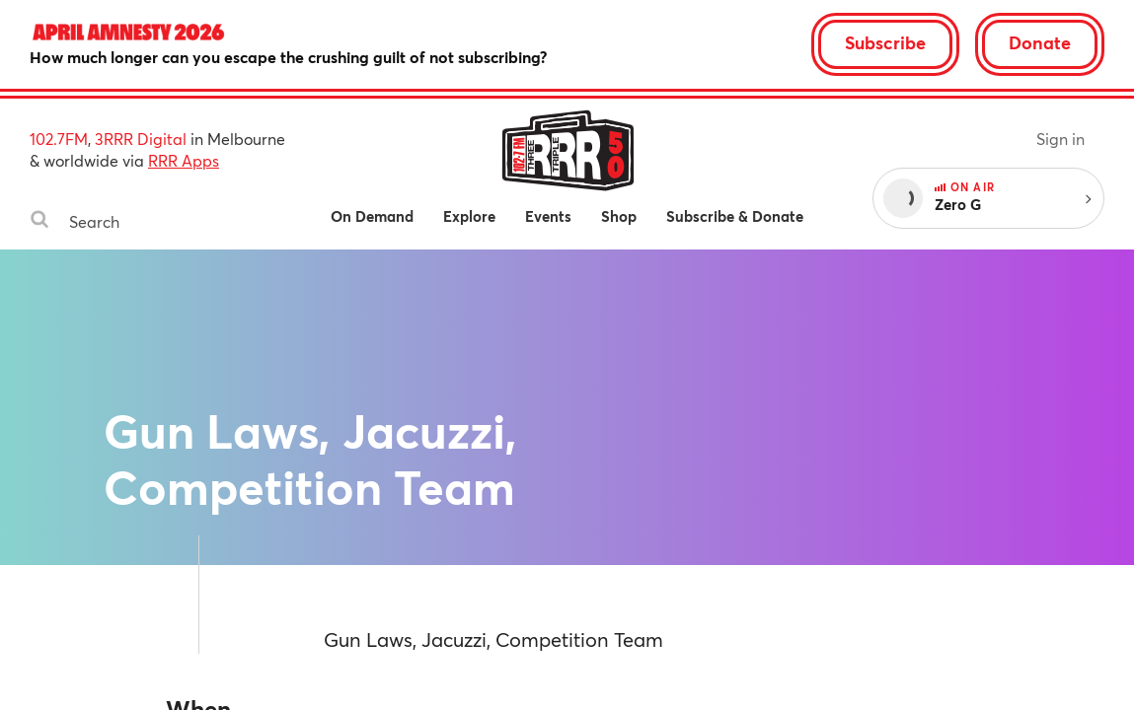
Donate (1040, 42)
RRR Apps (183, 160)
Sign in (1060, 138)
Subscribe (885, 42)
